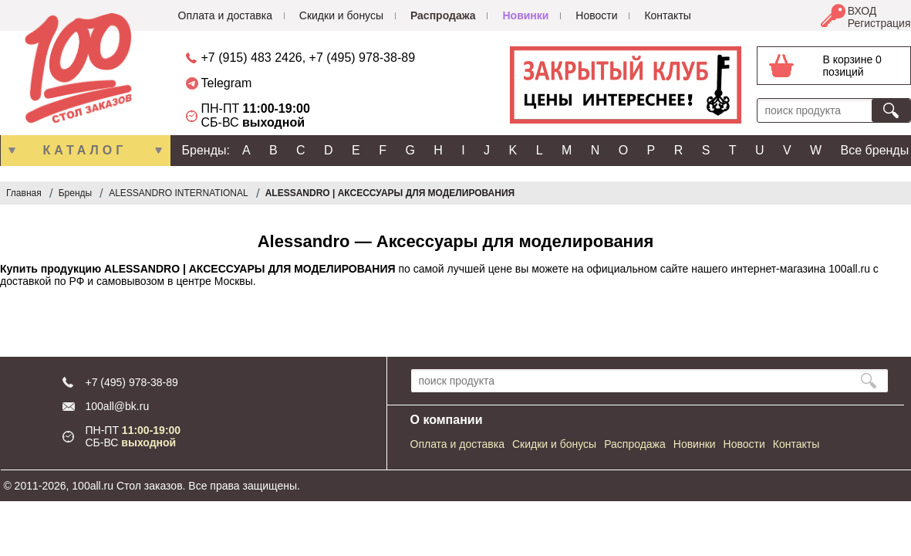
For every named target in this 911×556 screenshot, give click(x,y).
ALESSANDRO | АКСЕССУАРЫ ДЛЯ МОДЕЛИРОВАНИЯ (390, 193)
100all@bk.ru (118, 406)
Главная (24, 193)
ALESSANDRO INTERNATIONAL (178, 193)
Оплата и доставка (225, 15)
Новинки (525, 15)
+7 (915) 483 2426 (251, 57)
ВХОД (862, 11)
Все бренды (875, 150)
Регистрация (879, 23)
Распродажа (443, 15)
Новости (596, 15)
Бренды (75, 193)
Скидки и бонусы (341, 15)
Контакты (667, 15)
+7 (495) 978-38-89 (362, 57)
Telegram (226, 83)
